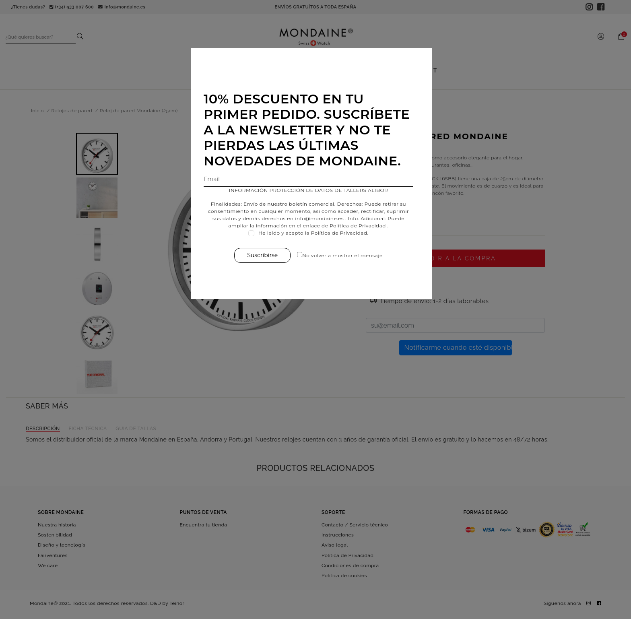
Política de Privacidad (362, 226)
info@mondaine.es (323, 218)
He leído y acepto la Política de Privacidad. (317, 233)
